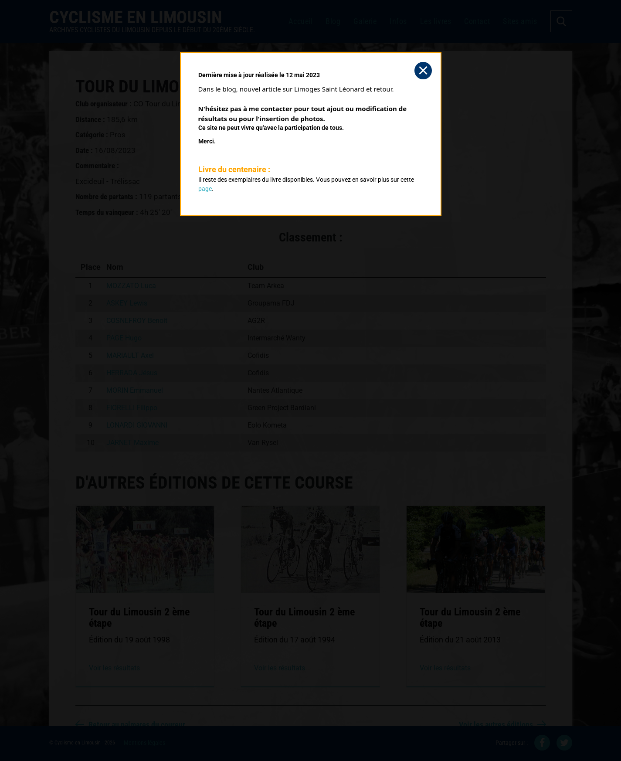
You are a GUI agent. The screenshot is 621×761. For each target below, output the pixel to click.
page (205, 188)
